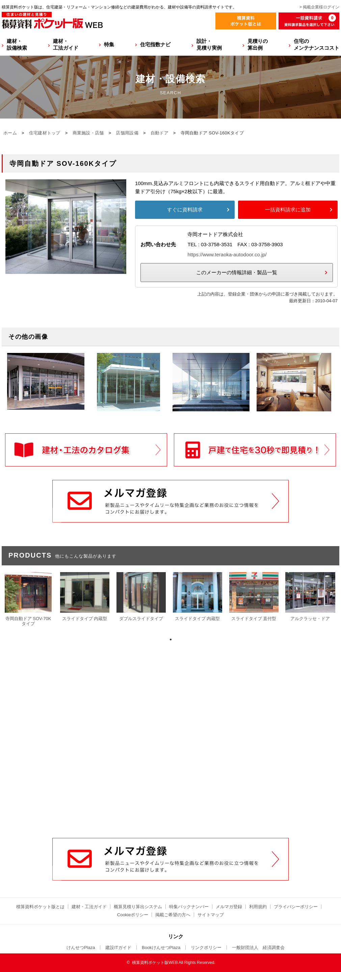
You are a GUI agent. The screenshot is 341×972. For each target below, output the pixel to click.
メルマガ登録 (229, 906)
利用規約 (258, 906)
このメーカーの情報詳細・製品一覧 (236, 272)
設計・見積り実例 (209, 44)
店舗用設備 (127, 132)
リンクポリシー (206, 947)
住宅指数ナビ (155, 44)
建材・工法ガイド (65, 44)
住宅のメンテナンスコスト (316, 44)
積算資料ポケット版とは (40, 906)
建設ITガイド (118, 947)
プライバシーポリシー (296, 906)
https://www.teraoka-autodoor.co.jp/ (226, 254)
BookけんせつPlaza (161, 947)
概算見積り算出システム (138, 906)
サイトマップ (211, 914)
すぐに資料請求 (185, 209)
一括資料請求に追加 (288, 209)
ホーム (10, 132)
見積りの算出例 (257, 44)
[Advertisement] (171, 754)
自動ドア (159, 132)
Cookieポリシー (132, 914)
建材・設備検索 (17, 44)
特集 (109, 44)
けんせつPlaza (81, 947)
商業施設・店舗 (88, 132)
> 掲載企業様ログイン (319, 7)
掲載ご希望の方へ (172, 914)
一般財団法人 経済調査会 (258, 947)
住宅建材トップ (44, 132)
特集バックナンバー (189, 906)
